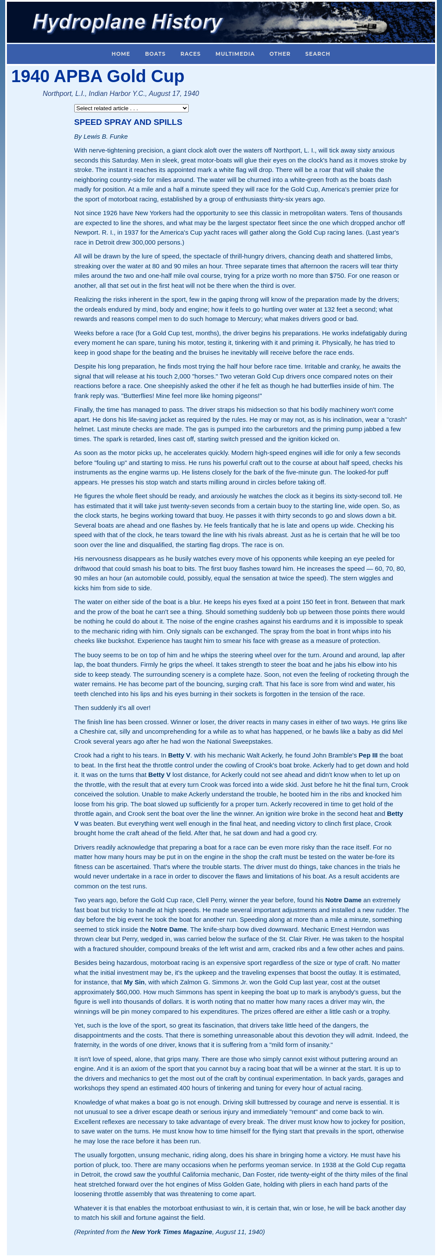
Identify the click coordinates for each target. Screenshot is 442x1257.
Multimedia (235, 54)
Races (190, 54)
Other (279, 54)
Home (121, 54)
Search (317, 54)
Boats (155, 54)
